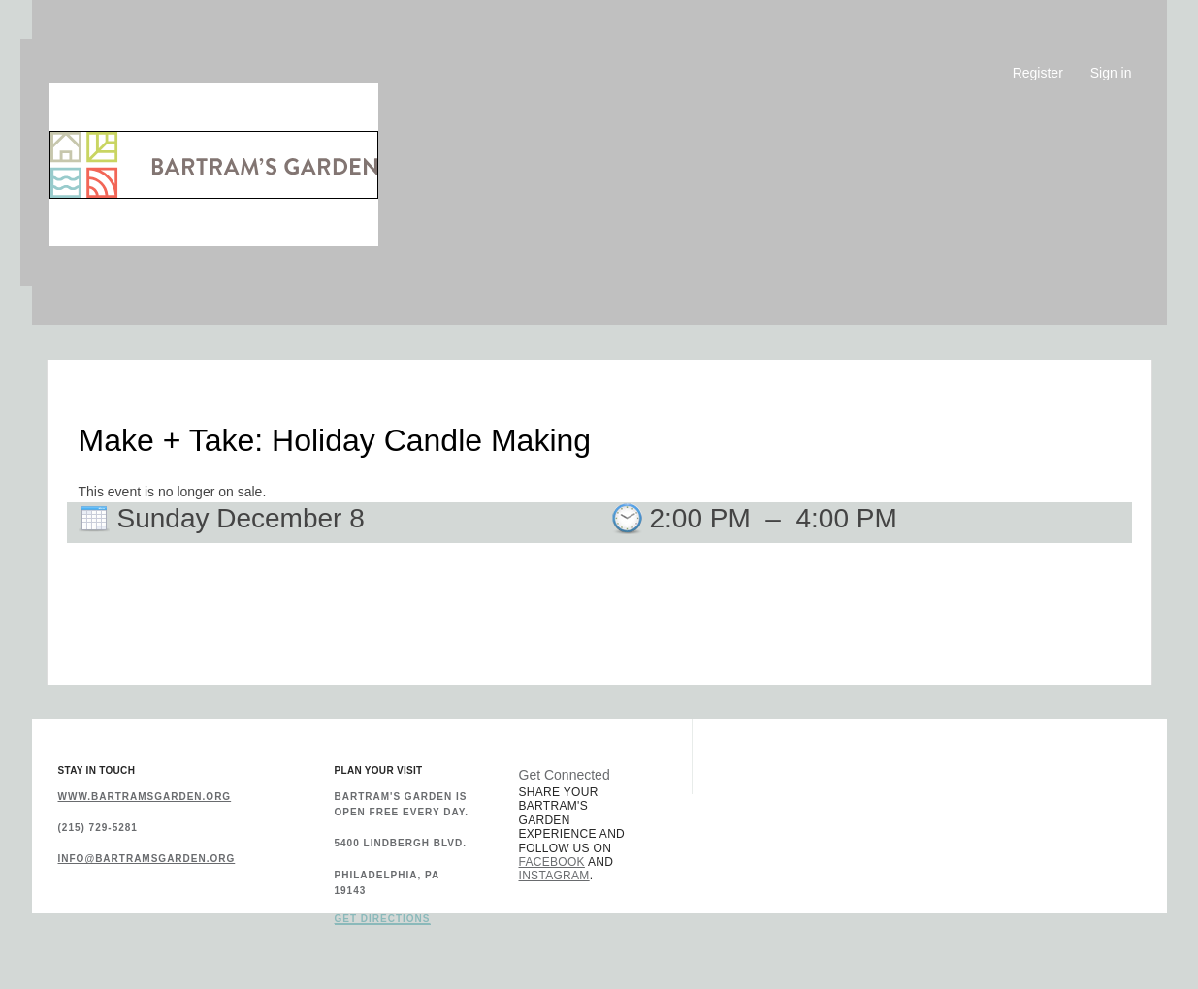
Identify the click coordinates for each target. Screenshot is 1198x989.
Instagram (554, 875)
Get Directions (383, 919)
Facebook (552, 862)
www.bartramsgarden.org (145, 796)
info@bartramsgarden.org (147, 858)
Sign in (1111, 72)
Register (1038, 72)
